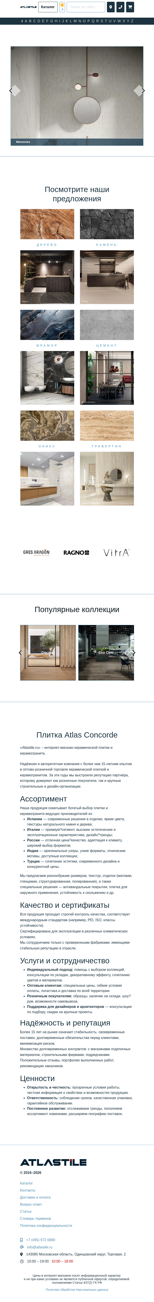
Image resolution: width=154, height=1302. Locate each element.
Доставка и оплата (35, 1197)
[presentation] (15, 91)
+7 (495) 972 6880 (40, 1240)
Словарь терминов (35, 1218)
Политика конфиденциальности (46, 1225)
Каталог (26, 1183)
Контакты (27, 1190)
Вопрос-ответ (31, 1204)
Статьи (26, 1211)
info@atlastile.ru (40, 1247)
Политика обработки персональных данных (77, 1289)
